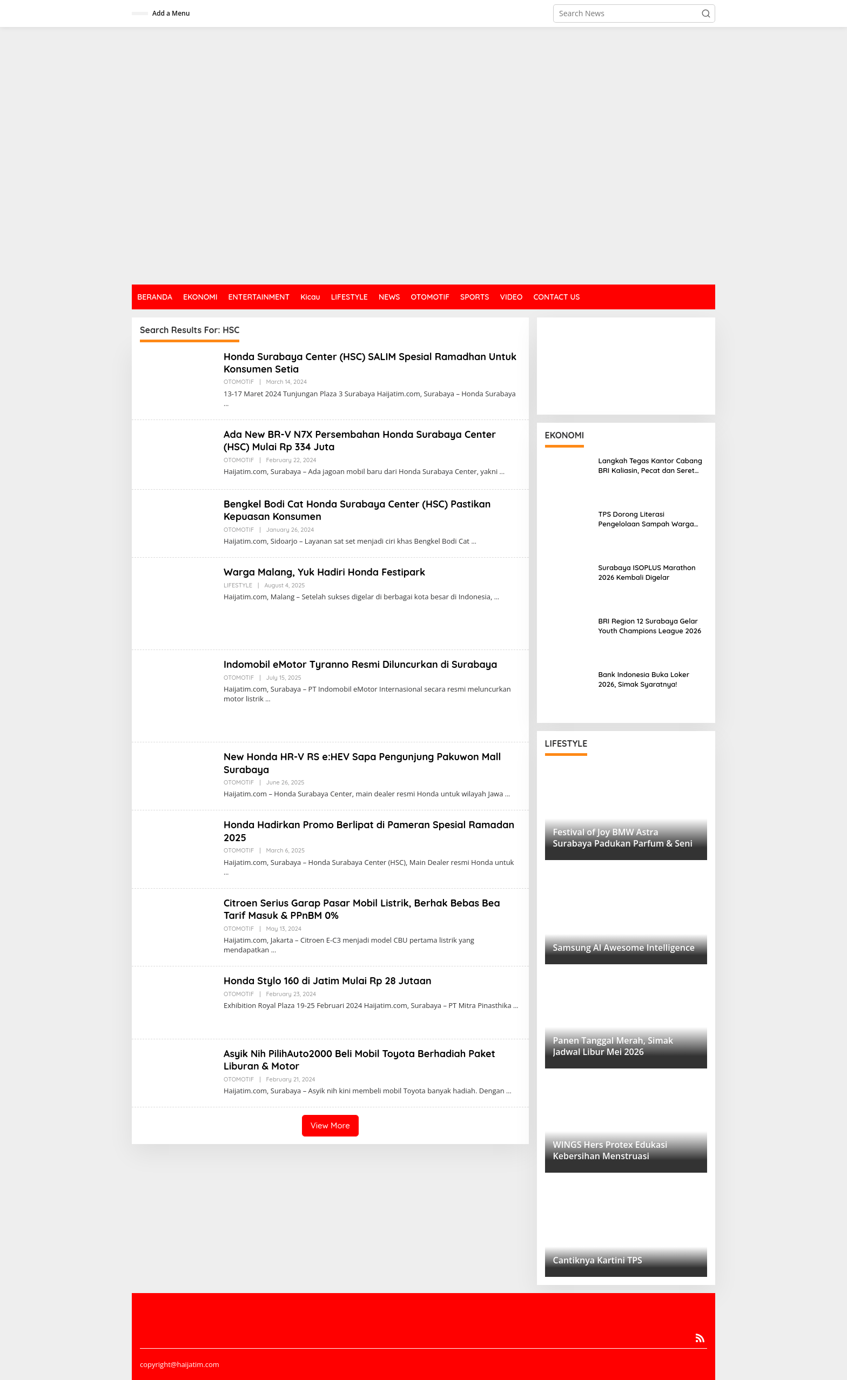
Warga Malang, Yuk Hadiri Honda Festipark (325, 572)
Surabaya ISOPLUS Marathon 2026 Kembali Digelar (647, 572)
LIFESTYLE (238, 585)
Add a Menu (171, 13)
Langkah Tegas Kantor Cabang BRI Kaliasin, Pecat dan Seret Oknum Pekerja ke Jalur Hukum (651, 465)
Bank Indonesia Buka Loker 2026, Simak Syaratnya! (644, 679)
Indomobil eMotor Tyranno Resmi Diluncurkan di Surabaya (361, 664)
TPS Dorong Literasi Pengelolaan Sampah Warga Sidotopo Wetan (646, 519)
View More (330, 1125)
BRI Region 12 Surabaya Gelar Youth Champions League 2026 (650, 626)
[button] (706, 13)
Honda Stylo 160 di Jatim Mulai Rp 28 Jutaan (328, 981)
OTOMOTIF (239, 381)
